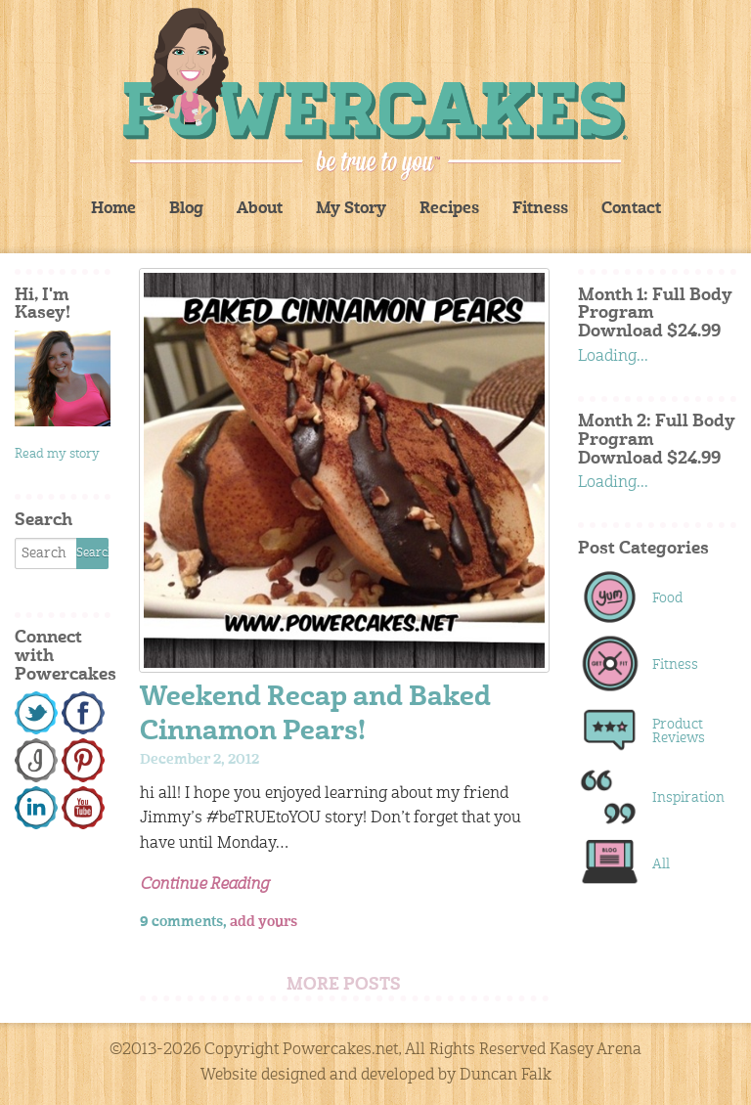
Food (667, 598)
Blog (186, 209)
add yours (263, 922)
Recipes (449, 209)
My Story (351, 209)
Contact (631, 209)
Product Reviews (678, 731)
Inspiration (684, 798)
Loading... (613, 357)
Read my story (57, 454)
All (661, 864)
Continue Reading (204, 885)
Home (113, 209)
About (260, 209)
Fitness (540, 209)
